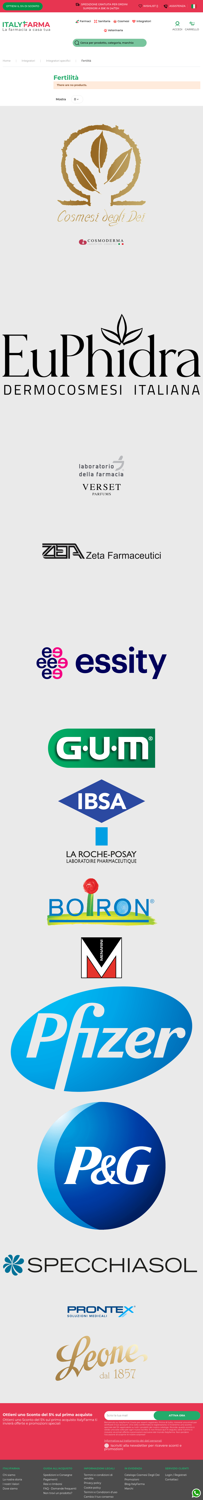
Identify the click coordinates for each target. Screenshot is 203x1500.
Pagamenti (50, 1479)
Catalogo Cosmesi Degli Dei (142, 1475)
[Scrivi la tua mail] (129, 1415)
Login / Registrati (176, 1475)
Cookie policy (92, 1487)
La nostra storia (12, 1479)
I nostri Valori (11, 1484)
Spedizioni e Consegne (57, 1475)
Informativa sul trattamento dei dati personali (133, 1441)
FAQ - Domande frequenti (59, 1488)
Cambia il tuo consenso (99, 1496)
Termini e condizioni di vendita (98, 1476)
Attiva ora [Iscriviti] (177, 1415)
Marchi (128, 1488)
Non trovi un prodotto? (57, 1493)
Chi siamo (9, 1475)
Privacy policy (92, 1483)
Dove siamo (10, 1488)
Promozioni (131, 1479)
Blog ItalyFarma (134, 1484)
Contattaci (171, 1479)
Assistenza (177, 6)
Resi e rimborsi (52, 1484)
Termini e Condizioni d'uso (100, 1492)
